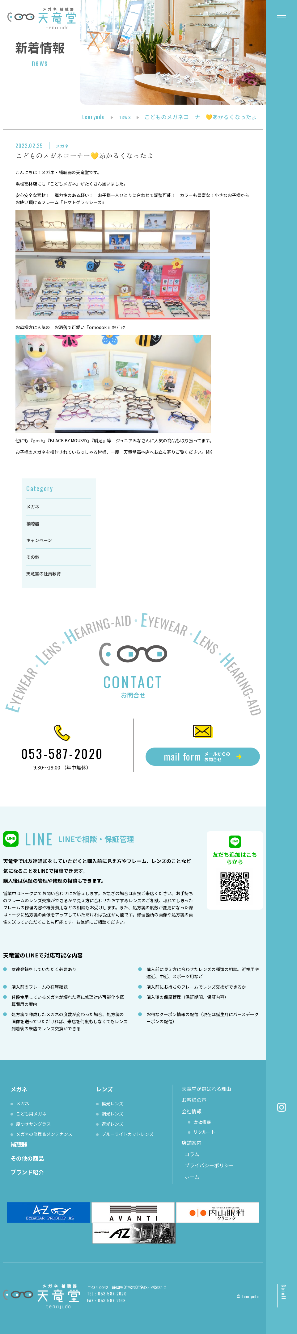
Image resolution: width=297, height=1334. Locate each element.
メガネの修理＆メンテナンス (44, 1134)
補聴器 (32, 523)
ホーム (192, 1176)
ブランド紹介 (27, 1172)
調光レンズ (112, 1114)
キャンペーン (39, 540)
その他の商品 (27, 1158)
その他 (32, 557)
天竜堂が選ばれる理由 (206, 1088)
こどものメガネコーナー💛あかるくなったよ (84, 155)
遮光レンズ (112, 1124)
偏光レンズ (112, 1103)
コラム (192, 1154)
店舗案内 (192, 1142)
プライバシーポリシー (209, 1165)
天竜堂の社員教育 (43, 573)
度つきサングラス (33, 1124)
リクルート (204, 1132)
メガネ (62, 146)
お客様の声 (194, 1099)
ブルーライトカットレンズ (128, 1134)
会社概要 (202, 1122)
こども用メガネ (31, 1114)
